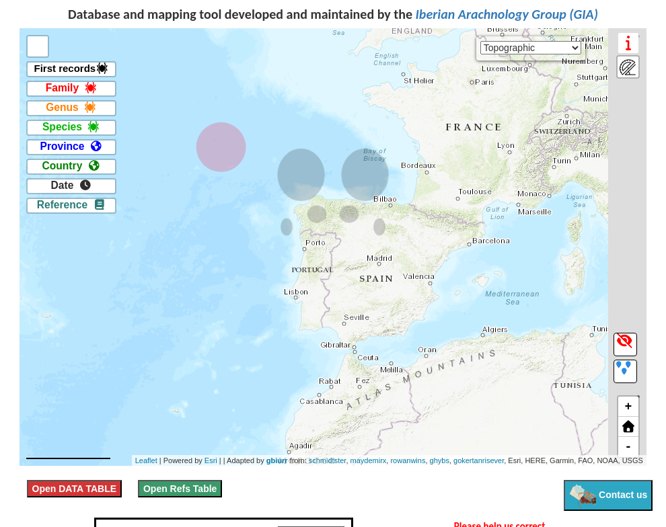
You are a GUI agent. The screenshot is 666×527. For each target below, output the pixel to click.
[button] (628, 427)
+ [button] (628, 407)
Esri (211, 460)
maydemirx (368, 460)
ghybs (439, 460)
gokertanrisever (478, 460)
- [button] (628, 447)
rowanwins (407, 460)
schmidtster (327, 460)
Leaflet (146, 460)
